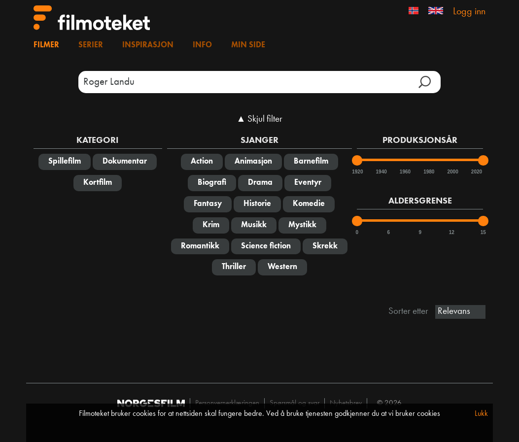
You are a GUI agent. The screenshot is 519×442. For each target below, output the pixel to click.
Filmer (46, 45)
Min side (248, 45)
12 (451, 232)
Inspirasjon (147, 45)
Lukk (481, 414)
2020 (476, 171)
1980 (428, 171)
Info (202, 45)
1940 (381, 171)
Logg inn (469, 12)
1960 (405, 171)
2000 (452, 171)
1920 (357, 171)
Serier (90, 45)
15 (483, 232)
